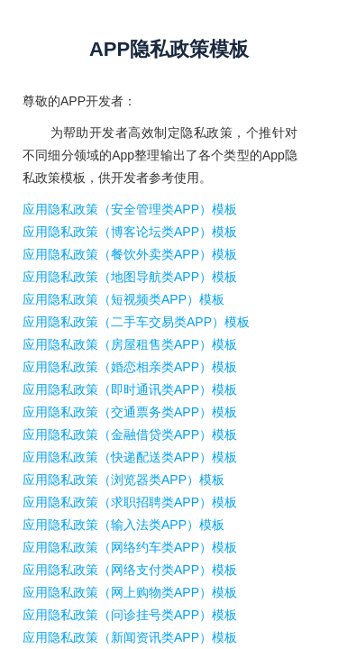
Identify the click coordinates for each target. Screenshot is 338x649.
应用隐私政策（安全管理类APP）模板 (130, 209)
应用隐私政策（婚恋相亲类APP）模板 (130, 367)
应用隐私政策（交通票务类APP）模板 (130, 412)
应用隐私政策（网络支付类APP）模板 (130, 569)
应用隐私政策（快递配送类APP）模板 (130, 457)
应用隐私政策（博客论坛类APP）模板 (130, 231)
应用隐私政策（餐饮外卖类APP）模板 (130, 254)
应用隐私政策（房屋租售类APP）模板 (130, 344)
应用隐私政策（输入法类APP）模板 (123, 524)
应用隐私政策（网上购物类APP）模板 (130, 592)
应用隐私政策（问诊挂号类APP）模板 (130, 615)
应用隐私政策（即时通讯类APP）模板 (130, 389)
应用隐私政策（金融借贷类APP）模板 (130, 434)
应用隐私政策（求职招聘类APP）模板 (130, 502)
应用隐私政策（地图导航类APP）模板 (130, 277)
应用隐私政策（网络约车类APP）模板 (130, 547)
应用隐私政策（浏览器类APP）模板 (123, 479)
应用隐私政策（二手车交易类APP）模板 (136, 322)
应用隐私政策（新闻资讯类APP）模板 (130, 637)
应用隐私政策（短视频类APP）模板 (123, 299)
